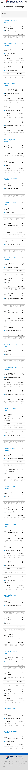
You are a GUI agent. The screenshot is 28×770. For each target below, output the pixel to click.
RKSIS (8, 763)
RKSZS (4, 763)
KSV (10, 761)
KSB (13, 761)
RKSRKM (24, 761)
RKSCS (18, 761)
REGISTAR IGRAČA (22, 763)
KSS (2, 761)
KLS (6, 761)
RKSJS (14, 763)
